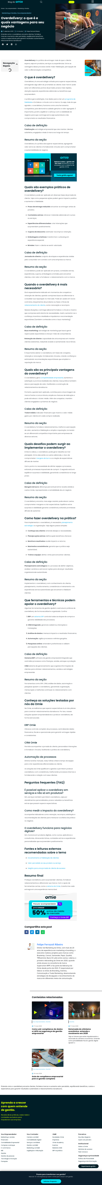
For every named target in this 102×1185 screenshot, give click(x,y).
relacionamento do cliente (35, 305)
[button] (3, 44)
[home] (15, 1)
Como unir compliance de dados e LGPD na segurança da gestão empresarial (47, 1031)
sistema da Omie (53, 886)
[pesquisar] (41, 2)
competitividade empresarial (51, 378)
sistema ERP (39, 616)
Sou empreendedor (11, 8)
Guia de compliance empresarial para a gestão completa (47, 1077)
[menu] (92, 1)
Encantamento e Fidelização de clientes (43, 858)
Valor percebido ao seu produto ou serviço (44, 863)
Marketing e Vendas (23, 8)
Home (2, 8)
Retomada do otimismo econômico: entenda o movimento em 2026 (79, 1031)
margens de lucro (43, 458)
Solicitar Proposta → (51, 1181)
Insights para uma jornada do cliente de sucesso (46, 868)
